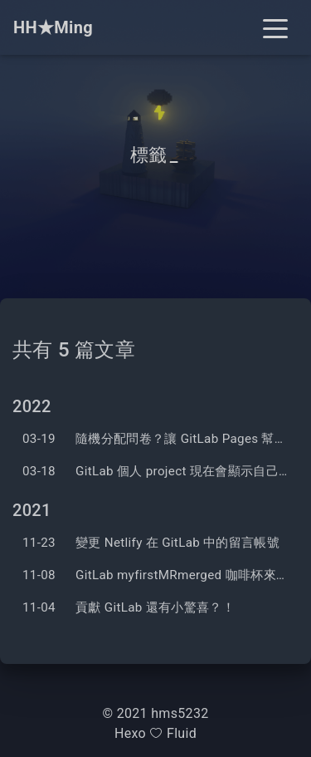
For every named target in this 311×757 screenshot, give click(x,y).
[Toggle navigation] (275, 27)
